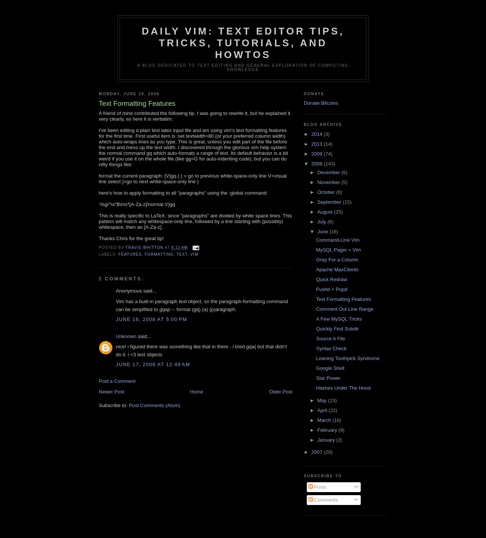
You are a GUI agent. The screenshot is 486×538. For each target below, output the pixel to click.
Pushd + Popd (331, 289)
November (329, 182)
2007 (317, 452)
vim (194, 254)
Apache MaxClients (337, 269)
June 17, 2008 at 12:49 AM (153, 364)
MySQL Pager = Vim (338, 250)
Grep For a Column (337, 260)
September (330, 202)
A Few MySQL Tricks (338, 319)
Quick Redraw (331, 279)
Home (197, 392)
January (326, 440)
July (322, 222)
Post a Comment (117, 381)
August (325, 212)
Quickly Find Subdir (337, 329)
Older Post (280, 392)
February (328, 430)
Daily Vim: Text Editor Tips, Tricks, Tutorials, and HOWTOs (243, 42)
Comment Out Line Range (344, 309)
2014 (317, 134)
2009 (317, 154)
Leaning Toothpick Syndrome (347, 358)
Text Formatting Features (343, 299)
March (325, 420)
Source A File (330, 338)
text (182, 254)
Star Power (328, 378)
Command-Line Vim (338, 240)
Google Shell (330, 368)
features (130, 254)
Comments (323, 500)
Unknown (126, 336)
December (329, 172)
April (323, 410)
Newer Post (111, 392)
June (323, 231)
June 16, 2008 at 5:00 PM (151, 319)
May (322, 400)
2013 (317, 144)
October (326, 192)
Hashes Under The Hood (343, 388)
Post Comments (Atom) (154, 405)
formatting (159, 254)
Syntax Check (331, 348)
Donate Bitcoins (321, 103)
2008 (317, 164)
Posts (317, 487)
